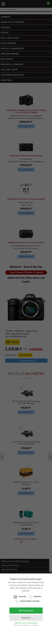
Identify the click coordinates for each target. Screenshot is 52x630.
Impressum (35, 625)
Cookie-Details (17, 625)
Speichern (26, 618)
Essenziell (20, 596)
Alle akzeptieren (26, 610)
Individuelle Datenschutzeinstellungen (26, 623)
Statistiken (35, 596)
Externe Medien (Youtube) (27, 601)
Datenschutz (27, 625)
